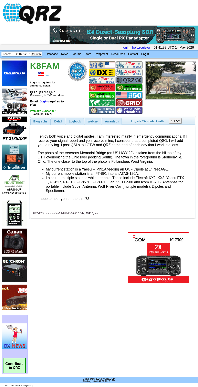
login (126, 47)
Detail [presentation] (58, 121)
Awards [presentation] (112, 121)
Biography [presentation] (40, 121)
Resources (118, 54)
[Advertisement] (78, 257)
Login (145, 54)
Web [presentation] (93, 121)
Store (87, 54)
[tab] (40, 121)
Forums (76, 54)
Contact (133, 54)
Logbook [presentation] (75, 121)
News (64, 54)
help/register (141, 47)
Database (52, 54)
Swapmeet (101, 54)
